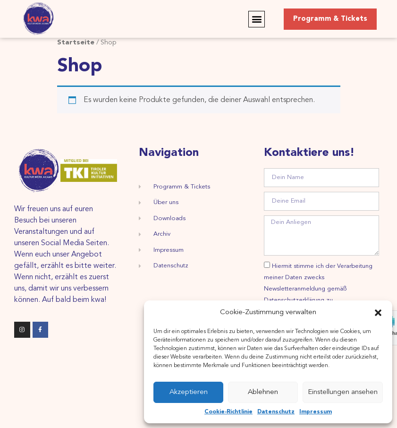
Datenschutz (276, 412)
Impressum (315, 412)
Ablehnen (263, 392)
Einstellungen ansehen (343, 392)
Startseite (75, 42)
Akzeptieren (188, 392)
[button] (378, 312)
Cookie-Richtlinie (228, 412)
